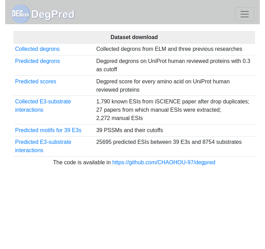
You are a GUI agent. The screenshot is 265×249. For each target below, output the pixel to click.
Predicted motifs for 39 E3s (48, 130)
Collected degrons (37, 49)
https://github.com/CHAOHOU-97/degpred (163, 162)
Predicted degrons (37, 61)
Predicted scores (35, 81)
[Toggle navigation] (244, 14)
